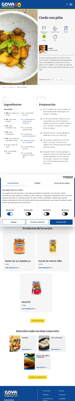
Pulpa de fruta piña (29, 139)
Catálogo (62, 379)
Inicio (4, 85)
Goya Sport (47, 384)
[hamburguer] (71, 4)
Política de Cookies (42, 399)
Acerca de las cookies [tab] (62, 183)
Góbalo (66, 397)
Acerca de (46, 388)
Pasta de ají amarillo (27, 120)
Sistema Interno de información (65, 383)
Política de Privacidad (28, 399)
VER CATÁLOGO (37, 319)
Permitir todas (61, 222)
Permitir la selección (37, 222)
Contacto (62, 375)
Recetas (11, 85)
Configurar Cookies (55, 399)
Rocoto (25, 147)
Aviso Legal (17, 399)
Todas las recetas (37, 357)
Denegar (14, 222)
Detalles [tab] (37, 183)
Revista (61, 371)
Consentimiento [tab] (13, 183)
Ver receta (16, 346)
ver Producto (12, 265)
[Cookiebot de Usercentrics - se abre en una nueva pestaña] (64, 177)
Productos (47, 371)
